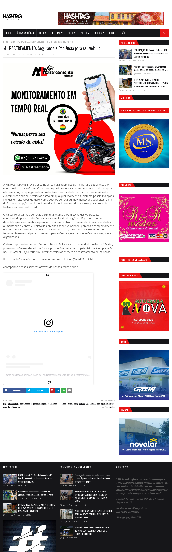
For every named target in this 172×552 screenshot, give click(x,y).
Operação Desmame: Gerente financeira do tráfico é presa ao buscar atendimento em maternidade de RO (92, 478)
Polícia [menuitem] (42, 33)
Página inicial (9, 41)
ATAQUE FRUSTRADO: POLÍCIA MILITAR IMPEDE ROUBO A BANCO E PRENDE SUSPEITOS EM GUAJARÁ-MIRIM (93, 514)
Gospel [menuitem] (113, 33)
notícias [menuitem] (56, 33)
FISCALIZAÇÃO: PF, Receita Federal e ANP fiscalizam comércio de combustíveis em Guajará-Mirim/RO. (151, 53)
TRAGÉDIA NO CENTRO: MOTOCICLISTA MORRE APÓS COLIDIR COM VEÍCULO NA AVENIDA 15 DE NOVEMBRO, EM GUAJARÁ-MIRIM (91, 496)
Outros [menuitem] (98, 33)
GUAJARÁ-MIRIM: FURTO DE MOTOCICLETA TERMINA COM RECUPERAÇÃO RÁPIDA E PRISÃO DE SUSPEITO (92, 531)
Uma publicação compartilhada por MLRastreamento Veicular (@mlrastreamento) (48, 375)
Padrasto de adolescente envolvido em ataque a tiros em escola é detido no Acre (151, 68)
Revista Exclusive (13, 54)
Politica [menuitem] (84, 33)
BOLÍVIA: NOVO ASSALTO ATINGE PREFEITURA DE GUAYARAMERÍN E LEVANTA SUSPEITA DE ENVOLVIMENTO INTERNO (151, 83)
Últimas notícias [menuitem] (25, 33)
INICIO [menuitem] (8, 33)
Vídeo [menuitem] (124, 33)
